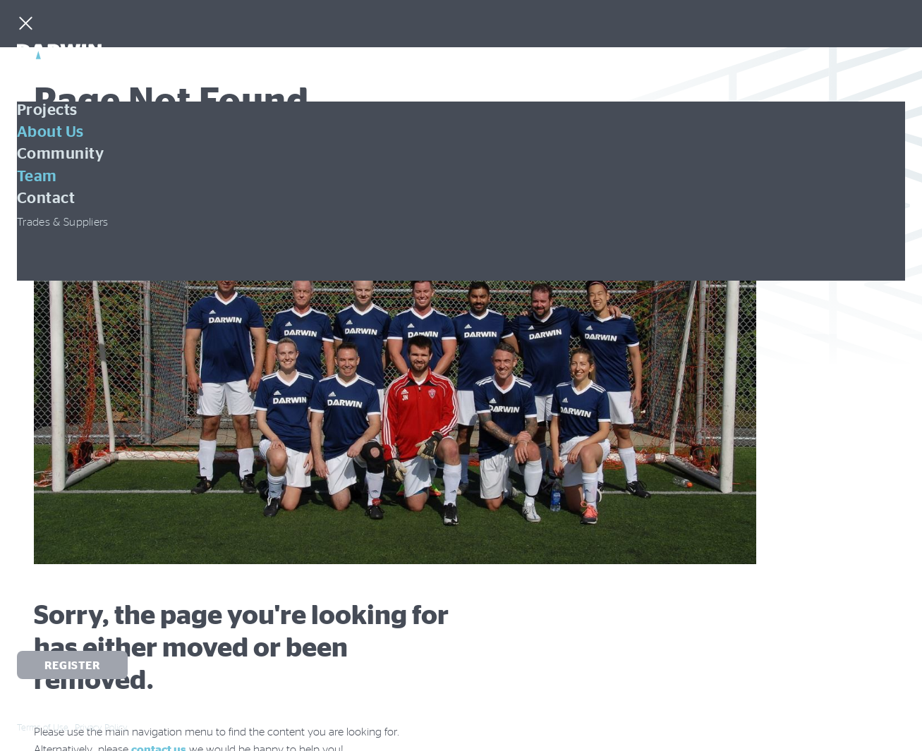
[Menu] (26, 25)
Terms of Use (42, 727)
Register (72, 665)
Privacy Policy (101, 727)
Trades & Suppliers (63, 221)
